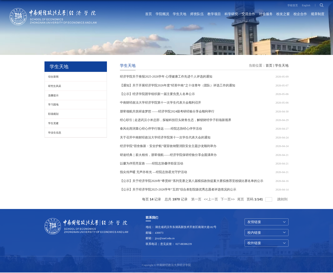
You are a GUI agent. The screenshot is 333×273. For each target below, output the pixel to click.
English (306, 5)
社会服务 (265, 14)
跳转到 (283, 200)
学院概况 (161, 14)
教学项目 (213, 14)
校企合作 (300, 14)
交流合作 (248, 14)
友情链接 (254, 222)
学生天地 (178, 14)
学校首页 (291, 5)
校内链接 (254, 233)
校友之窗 (283, 14)
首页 (147, 14)
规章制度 (317, 14)
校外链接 (254, 243)
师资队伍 (196, 14)
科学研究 (231, 14)
